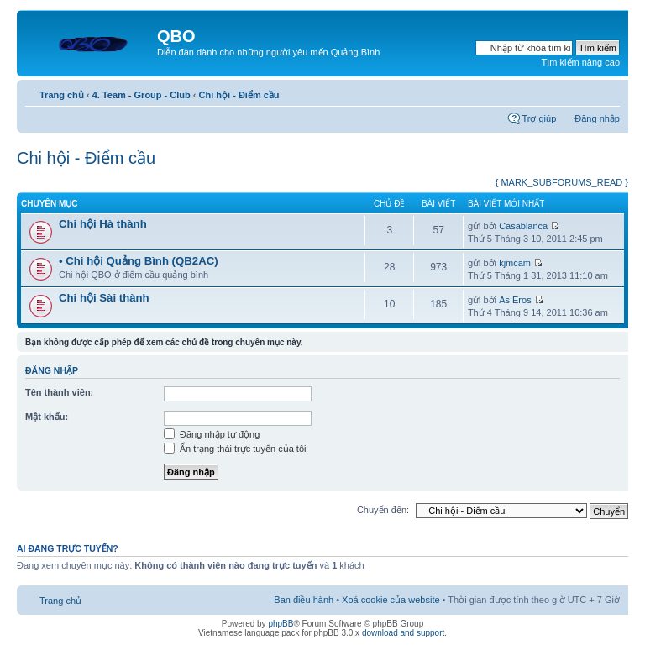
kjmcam (515, 263)
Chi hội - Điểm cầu (239, 95)
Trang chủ (61, 95)
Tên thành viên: (59, 392)
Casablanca (523, 226)
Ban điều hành (303, 600)
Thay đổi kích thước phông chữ (607, 91)
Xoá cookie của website (390, 600)
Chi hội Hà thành (103, 224)
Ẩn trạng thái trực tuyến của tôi (235, 448)
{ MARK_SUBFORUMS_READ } (562, 182)
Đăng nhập (597, 118)
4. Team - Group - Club (141, 95)
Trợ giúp (539, 118)
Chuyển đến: (383, 510)
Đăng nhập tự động (212, 434)
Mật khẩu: (46, 417)
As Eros (515, 300)
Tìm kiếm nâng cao (581, 62)
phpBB (280, 623)
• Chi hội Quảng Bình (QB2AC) (138, 260)
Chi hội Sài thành (104, 297)
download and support (403, 632)
